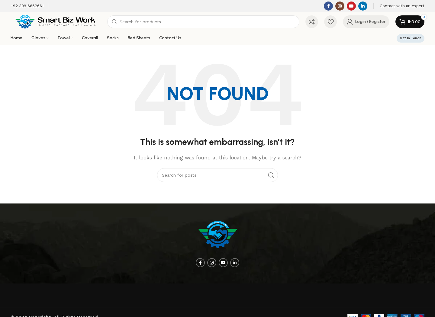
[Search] (203, 21)
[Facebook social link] (328, 6)
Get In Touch (410, 38)
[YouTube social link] (351, 6)
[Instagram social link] (339, 6)
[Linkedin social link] (362, 6)
